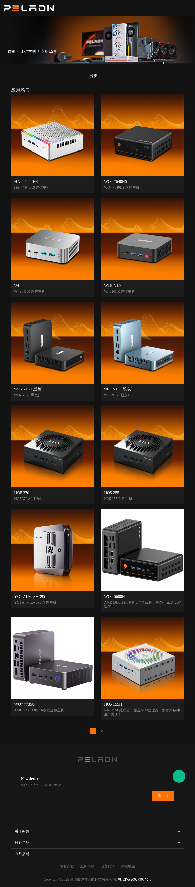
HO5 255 (111, 492)
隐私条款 (67, 866)
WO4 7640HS (115, 181)
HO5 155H (113, 704)
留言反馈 (108, 866)
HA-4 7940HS (26, 181)
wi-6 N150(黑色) (28, 389)
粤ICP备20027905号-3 (134, 879)
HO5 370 (21, 492)
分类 (94, 76)
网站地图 (128, 866)
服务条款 (87, 866)
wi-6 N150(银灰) (118, 389)
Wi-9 (18, 285)
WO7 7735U (24, 704)
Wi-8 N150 (113, 285)
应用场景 (49, 51)
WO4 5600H (114, 596)
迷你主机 (28, 51)
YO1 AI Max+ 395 (29, 596)
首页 (12, 51)
